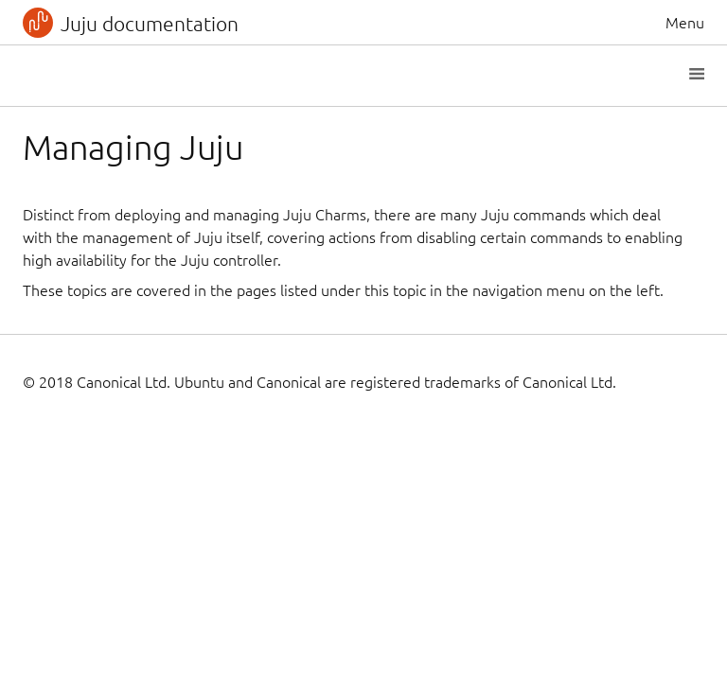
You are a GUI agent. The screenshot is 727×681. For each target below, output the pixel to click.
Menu (684, 22)
